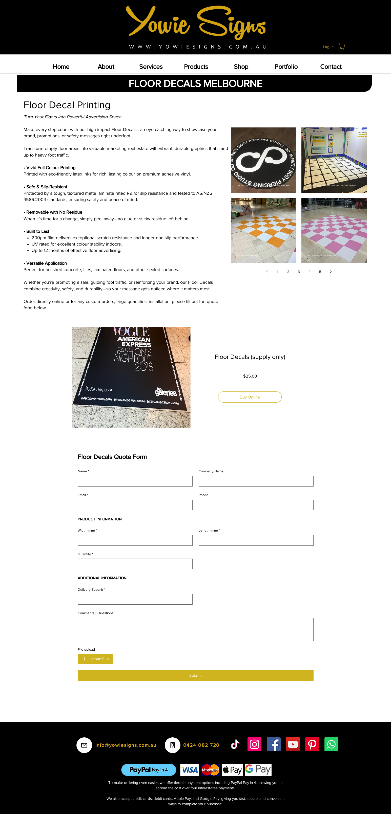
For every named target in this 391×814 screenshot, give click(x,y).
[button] (342, 46)
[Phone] (254, 505)
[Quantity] (133, 564)
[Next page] (330, 271)
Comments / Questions (96, 613)
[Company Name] (254, 481)
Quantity (85, 554)
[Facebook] (274, 744)
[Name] (133, 481)
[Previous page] (267, 271)
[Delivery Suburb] (133, 599)
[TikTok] (235, 744)
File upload (86, 649)
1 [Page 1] (277, 272)
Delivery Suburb (91, 589)
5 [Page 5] (320, 272)
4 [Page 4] (309, 272)
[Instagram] (254, 744)
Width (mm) (87, 530)
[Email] (133, 505)
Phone (204, 495)
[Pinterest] (312, 744)
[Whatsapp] (331, 744)
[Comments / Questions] (195, 629)
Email (83, 495)
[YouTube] (293, 744)
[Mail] (84, 745)
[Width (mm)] (133, 540)
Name (83, 471)
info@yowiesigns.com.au (126, 745)
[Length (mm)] (254, 540)
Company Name (211, 471)
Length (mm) (209, 530)
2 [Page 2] (288, 272)
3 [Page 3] (299, 272)
